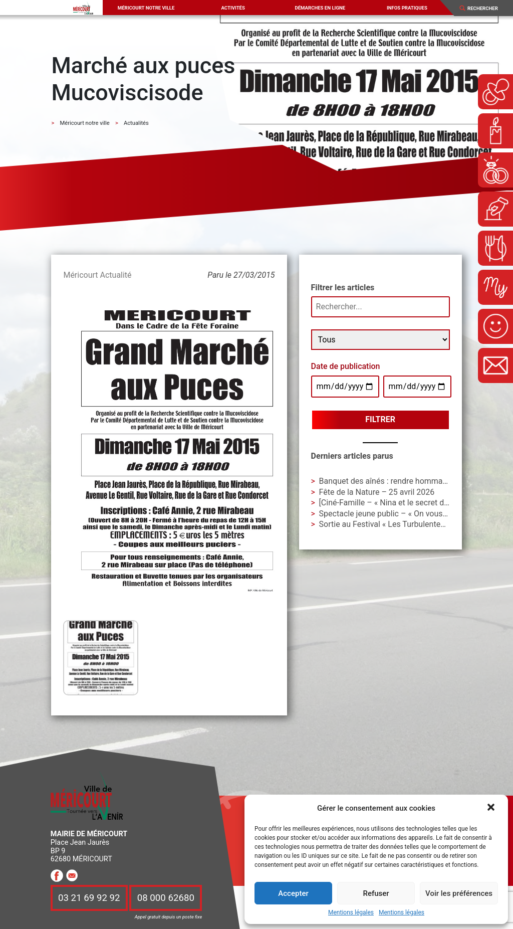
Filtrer (380, 419)
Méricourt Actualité (97, 275)
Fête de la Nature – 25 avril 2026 (377, 492)
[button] (492, 808)
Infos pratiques (407, 8)
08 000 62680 (165, 897)
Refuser (376, 893)
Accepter (293, 893)
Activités (232, 8)
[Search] (486, 8)
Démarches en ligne (320, 8)
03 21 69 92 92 (89, 897)
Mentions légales (351, 912)
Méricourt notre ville (146, 8)
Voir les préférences (458, 893)
